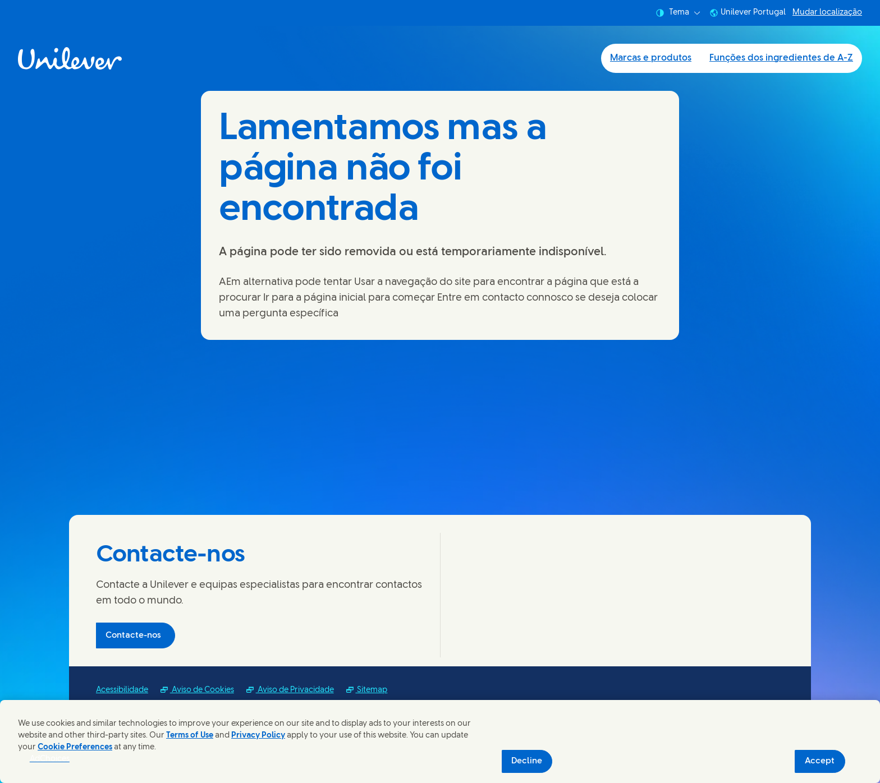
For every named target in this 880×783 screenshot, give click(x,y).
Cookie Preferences (75, 747)
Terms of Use (189, 735)
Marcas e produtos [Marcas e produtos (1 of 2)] (650, 58)
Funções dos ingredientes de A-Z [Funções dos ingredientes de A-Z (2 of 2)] (781, 58)
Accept (820, 761)
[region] (440, 741)
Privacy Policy (258, 735)
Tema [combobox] (678, 12)
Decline (526, 761)
